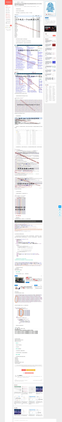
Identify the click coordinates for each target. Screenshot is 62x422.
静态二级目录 (47, 100)
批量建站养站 (54, 93)
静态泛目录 (50, 99)
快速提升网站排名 (54, 94)
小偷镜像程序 (25, 6)
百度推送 (46, 86)
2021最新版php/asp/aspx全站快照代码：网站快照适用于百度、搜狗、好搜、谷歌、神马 (21, 381)
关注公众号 (60, 215)
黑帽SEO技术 (10, 29)
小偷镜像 (50, 93)
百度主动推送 (50, 98)
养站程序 (53, 88)
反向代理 (53, 86)
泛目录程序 (50, 100)
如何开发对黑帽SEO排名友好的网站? (37, 380)
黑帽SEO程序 (34, 6)
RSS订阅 (6, 27)
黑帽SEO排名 (50, 87)
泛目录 (50, 88)
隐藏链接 (46, 101)
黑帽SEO (7, 29)
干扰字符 (46, 87)
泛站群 (53, 87)
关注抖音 (60, 212)
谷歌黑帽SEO (46, 99)
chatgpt (46, 88)
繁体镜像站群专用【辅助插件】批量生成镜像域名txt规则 (17, 390)
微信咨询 (60, 209)
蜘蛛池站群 (31, 6)
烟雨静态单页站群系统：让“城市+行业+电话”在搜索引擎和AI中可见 (39, 391)
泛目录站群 (54, 99)
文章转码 (46, 92)
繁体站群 (46, 93)
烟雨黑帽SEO (8, 2)
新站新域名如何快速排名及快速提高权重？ (32, 391)
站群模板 (50, 94)
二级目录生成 (54, 92)
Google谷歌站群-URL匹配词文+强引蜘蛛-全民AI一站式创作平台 (39, 400)
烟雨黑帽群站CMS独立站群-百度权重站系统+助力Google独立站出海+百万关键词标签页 (32, 400)
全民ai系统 (54, 100)
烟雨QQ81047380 (9, 30)
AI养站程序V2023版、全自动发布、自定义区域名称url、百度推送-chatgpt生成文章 (24, 390)
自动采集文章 (47, 94)
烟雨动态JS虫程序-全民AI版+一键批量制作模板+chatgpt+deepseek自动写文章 (24, 400)
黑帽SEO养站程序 (50, 97)
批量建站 (50, 92)
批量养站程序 (28, 6)
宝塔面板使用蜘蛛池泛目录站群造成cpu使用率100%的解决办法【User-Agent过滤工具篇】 (17, 400)
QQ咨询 (60, 206)
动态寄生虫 (50, 86)
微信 (10, 27)
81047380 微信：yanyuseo (25, 420)
